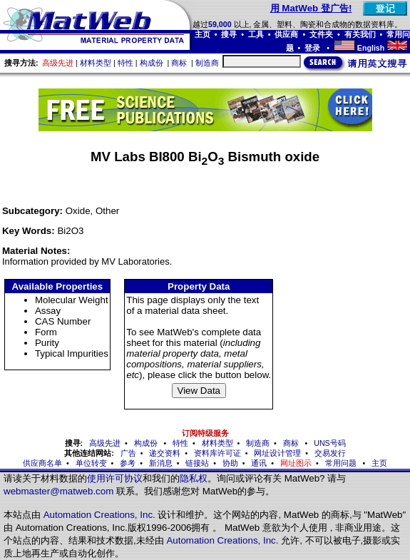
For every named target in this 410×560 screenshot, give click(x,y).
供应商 (286, 34)
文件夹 (321, 34)
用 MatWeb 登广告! (311, 8)
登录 (313, 48)
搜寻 (229, 34)
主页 (202, 34)
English (371, 48)
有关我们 (360, 34)
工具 (256, 34)
